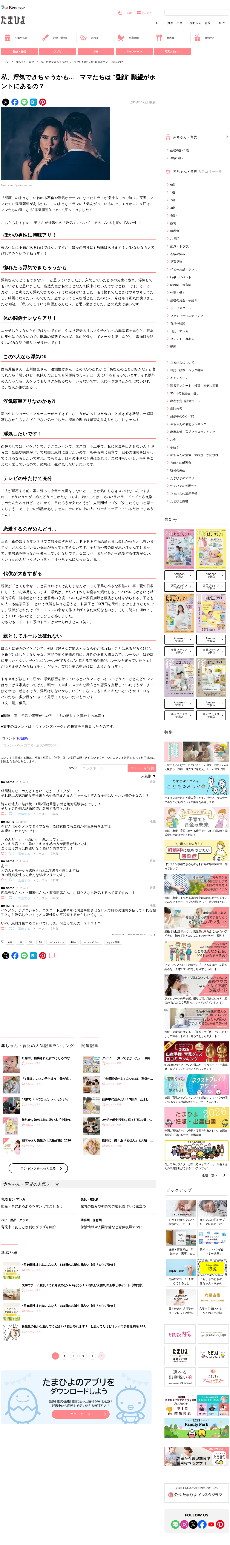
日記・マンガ (179, 331)
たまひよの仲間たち (183, 486)
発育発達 (176, 262)
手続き (174, 447)
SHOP (125, 13)
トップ (5, 62)
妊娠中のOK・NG (182, 416)
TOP (157, 22)
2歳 (30, 942)
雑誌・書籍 (19, 51)
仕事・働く (177, 292)
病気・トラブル (180, 246)
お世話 (174, 238)
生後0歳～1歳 (179, 150)
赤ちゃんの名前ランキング (188, 424)
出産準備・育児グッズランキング (192, 432)
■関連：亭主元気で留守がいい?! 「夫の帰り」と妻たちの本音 (51, 715)
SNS (95, 51)
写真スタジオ (172, 51)
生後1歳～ (177, 158)
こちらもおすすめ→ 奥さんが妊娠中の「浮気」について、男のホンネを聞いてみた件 (69, 222)
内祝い (143, 13)
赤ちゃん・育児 (200, 22)
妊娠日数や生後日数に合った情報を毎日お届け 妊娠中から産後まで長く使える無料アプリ (80, 1403)
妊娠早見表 (15, 37)
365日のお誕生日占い (184, 393)
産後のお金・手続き (183, 300)
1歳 (20, 942)
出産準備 (128, 37)
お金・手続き (54, 37)
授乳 (173, 223)
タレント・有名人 (182, 339)
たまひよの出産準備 (183, 493)
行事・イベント (180, 277)
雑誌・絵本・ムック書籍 (186, 370)
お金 (173, 439)
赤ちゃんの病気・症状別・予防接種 (194, 455)
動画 (173, 346)
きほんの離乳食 (180, 463)
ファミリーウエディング (186, 316)
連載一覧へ (210, 1175)
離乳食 (165, 37)
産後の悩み (177, 254)
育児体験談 (177, 323)
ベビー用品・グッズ (183, 269)
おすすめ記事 (113, 942)
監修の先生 (177, 470)
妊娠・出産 (174, 22)
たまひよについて (182, 362)
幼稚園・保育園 (180, 285)
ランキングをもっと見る (38, 1168)
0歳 (10, 942)
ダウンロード (80, 1414)
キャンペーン (134, 51)
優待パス (204, 37)
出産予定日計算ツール (185, 401)
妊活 (222, 22)
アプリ (57, 51)
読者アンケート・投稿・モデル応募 (194, 385)
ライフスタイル (56, 942)
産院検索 (176, 409)
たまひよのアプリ (182, 478)
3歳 (40, 942)
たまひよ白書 (179, 501)
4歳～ (73, 942)
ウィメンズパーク (91, 942)
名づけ (89, 37)
